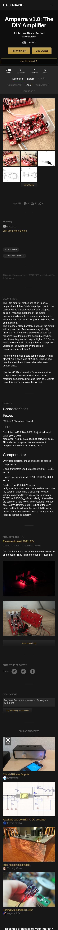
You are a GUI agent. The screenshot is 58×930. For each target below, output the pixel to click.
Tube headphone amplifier (16, 864)
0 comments (36, 545)
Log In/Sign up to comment (17, 710)
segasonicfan (12, 913)
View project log (29, 643)
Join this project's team (15, 231)
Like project (42, 51)
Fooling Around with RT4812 (18, 909)
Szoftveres (10, 778)
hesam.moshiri (13, 823)
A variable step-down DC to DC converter (24, 819)
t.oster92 (29, 42)
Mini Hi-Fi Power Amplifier (16, 774)
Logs (29, 84)
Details (31, 79)
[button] (51, 5)
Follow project (19, 51)
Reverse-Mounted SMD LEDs (18, 541)
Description (18, 79)
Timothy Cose (12, 868)
